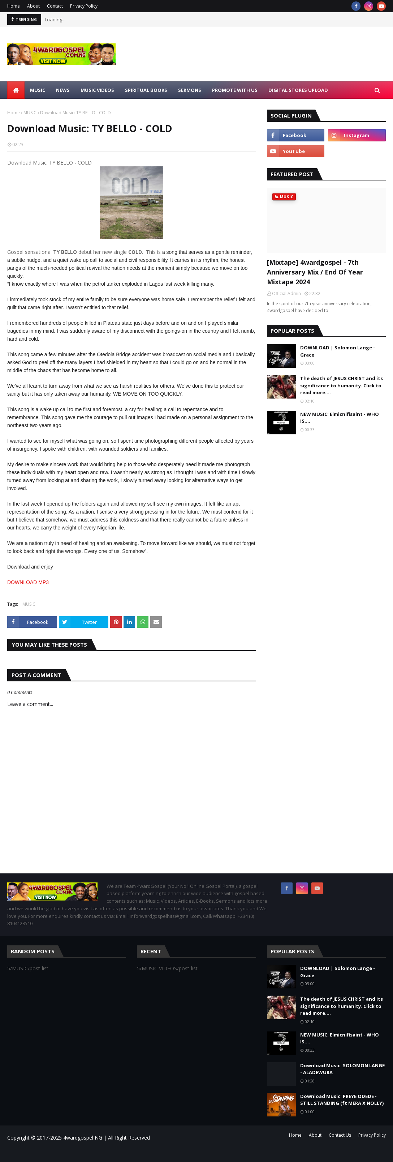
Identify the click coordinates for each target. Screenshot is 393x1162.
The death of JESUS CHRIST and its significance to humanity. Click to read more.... (341, 385)
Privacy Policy (84, 6)
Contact (55, 6)
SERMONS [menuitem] (189, 90)
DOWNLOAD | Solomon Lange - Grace (337, 351)
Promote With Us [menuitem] (235, 90)
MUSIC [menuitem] (37, 90)
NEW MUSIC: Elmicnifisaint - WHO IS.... (339, 418)
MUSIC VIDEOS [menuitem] (97, 90)
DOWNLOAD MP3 (28, 582)
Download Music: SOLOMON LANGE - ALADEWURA (342, 1069)
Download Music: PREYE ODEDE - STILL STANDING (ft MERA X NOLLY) (342, 1100)
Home (13, 6)
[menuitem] (16, 90)
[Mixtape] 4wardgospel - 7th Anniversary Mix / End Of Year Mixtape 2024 (315, 272)
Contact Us (340, 1135)
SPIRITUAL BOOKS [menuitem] (146, 90)
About (33, 6)
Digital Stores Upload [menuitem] (298, 90)
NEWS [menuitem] (63, 90)
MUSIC (29, 113)
